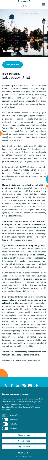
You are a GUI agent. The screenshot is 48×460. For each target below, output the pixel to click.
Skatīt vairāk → (24, 453)
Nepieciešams (15, 415)
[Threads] (5, 386)
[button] (44, 390)
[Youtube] (18, 386)
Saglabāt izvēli (24, 446)
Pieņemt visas (24, 435)
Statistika (13, 424)
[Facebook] (11, 386)
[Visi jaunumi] (12, 64)
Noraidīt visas (24, 440)
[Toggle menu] (43, 4)
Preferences (14, 419)
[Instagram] (24, 386)
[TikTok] (36, 386)
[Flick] (30, 386)
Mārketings (14, 428)
